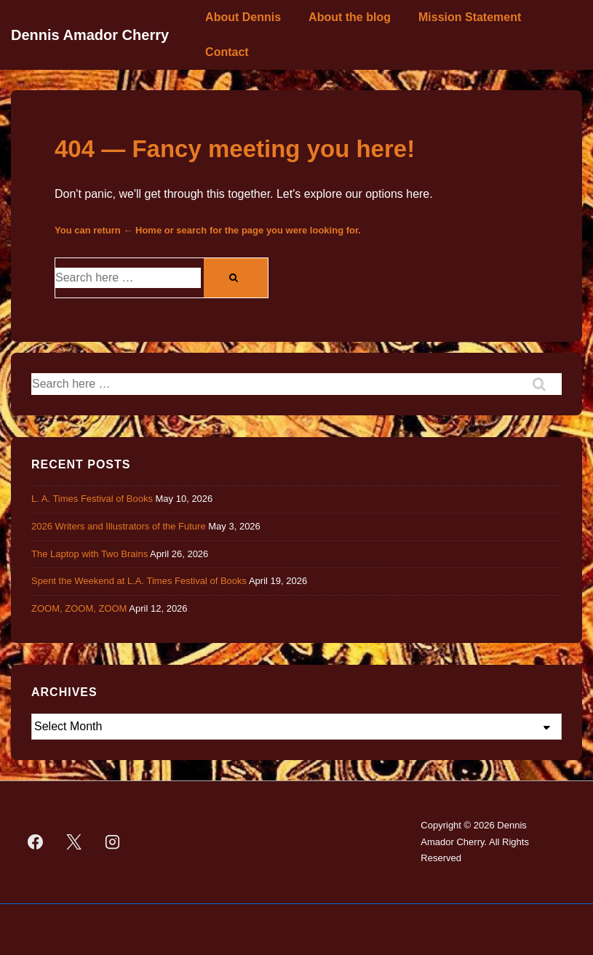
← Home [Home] (142, 230)
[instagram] (113, 842)
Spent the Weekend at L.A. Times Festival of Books (139, 580)
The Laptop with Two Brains (89, 553)
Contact (227, 52)
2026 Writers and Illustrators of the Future (118, 526)
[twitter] (74, 842)
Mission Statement (469, 17)
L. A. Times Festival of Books (92, 498)
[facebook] (35, 842)
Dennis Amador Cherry (90, 35)
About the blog (350, 17)
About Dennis (243, 17)
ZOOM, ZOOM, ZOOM (79, 608)
